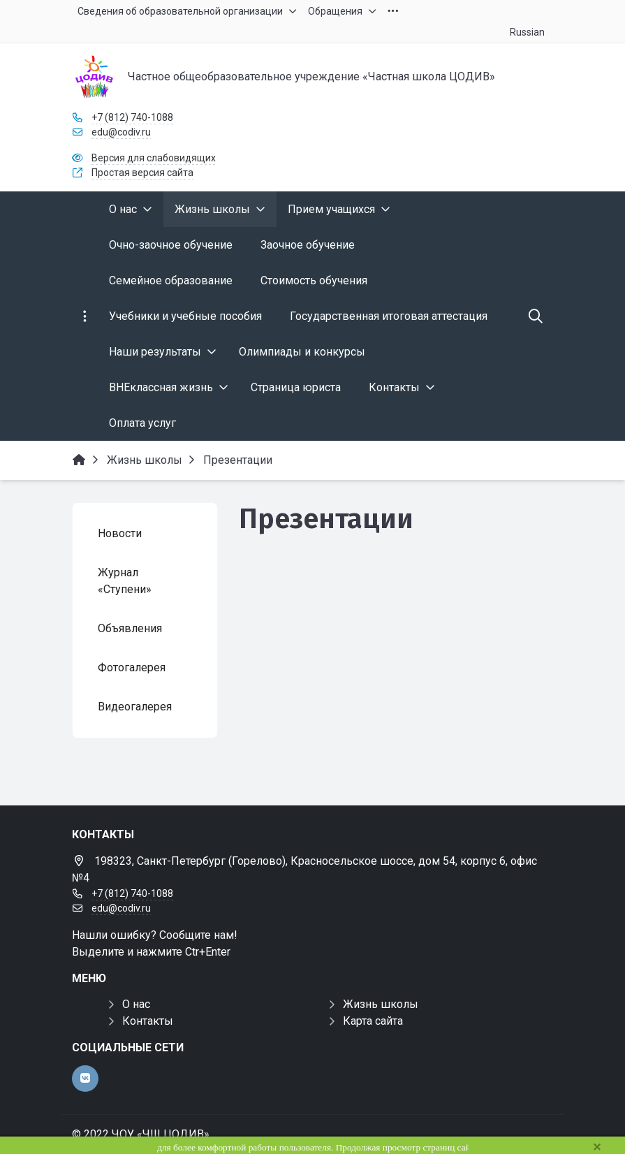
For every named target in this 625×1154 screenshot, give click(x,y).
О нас (136, 1004)
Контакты (147, 1021)
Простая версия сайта (142, 172)
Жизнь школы (380, 1004)
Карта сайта (373, 1021)
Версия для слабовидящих (153, 157)
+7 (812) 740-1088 (132, 117)
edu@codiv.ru (121, 132)
